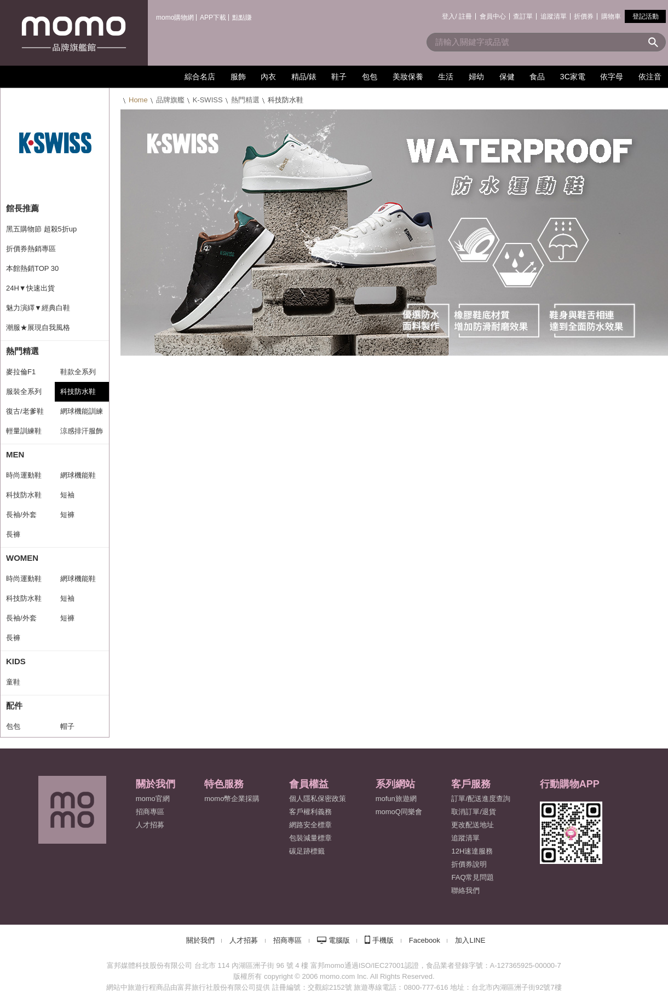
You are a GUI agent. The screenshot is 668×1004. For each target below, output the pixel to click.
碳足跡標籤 (307, 851)
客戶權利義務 (310, 812)
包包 (13, 726)
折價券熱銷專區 (31, 249)
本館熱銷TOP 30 (32, 268)
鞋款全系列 (78, 372)
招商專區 (150, 812)
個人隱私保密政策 (317, 798)
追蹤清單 (553, 16)
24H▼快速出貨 (30, 288)
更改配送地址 (472, 825)
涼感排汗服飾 (81, 431)
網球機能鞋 (78, 475)
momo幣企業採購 (232, 798)
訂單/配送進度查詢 (480, 798)
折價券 (584, 16)
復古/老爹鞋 (25, 411)
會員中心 (493, 16)
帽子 (67, 726)
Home (138, 100)
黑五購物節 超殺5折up (41, 229)
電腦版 (339, 940)
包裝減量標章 (310, 838)
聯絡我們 (465, 890)
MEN (15, 454)
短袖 (67, 495)
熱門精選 (245, 100)
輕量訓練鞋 (24, 431)
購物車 (611, 16)
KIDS (16, 661)
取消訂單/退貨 (473, 812)
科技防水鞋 (78, 391)
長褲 (13, 534)
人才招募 (243, 940)
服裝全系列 (24, 391)
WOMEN (22, 557)
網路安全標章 (310, 825)
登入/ (449, 16)
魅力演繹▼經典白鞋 (38, 308)
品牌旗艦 (170, 100)
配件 (14, 705)
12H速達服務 (472, 851)
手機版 (383, 940)
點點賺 (242, 17)
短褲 (67, 514)
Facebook (424, 940)
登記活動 (645, 16)
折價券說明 (469, 864)
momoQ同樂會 (399, 812)
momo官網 (153, 798)
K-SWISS (208, 100)
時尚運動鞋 (24, 475)
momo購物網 (175, 17)
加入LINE (470, 940)
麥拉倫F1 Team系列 (22, 375)
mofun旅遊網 (396, 798)
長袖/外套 (21, 514)
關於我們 (200, 940)
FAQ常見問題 (472, 877)
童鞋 (13, 682)
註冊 (465, 16)
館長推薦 (22, 208)
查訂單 (523, 16)
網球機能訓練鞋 (81, 414)
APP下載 (213, 17)
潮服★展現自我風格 (38, 327)
